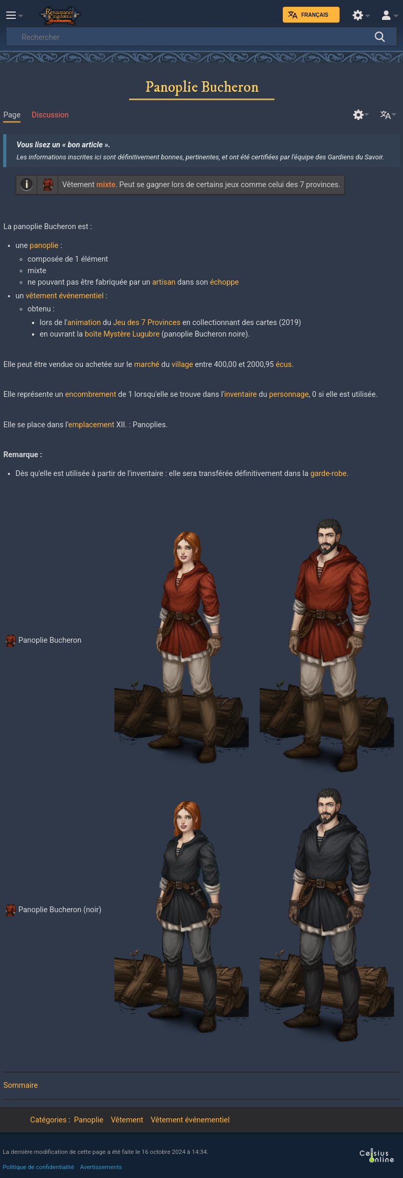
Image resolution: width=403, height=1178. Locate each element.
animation (84, 322)
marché (146, 364)
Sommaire (20, 1085)
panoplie (44, 245)
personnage (289, 394)
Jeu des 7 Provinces (146, 322)
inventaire (240, 394)
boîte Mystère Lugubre (122, 334)
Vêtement (127, 1120)
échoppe (224, 282)
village (182, 364)
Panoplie (88, 1120)
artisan (163, 282)
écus (283, 364)
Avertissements (101, 1167)
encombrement (90, 394)
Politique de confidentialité (38, 1167)
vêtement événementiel (65, 295)
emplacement (91, 424)
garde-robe (328, 473)
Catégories (48, 1120)
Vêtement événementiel (190, 1120)
